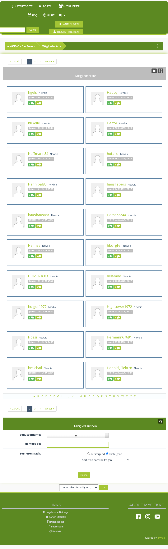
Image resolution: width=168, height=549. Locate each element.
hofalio (112, 153)
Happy (112, 92)
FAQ (34, 15)
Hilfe (50, 15)
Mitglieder (71, 6)
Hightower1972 (119, 306)
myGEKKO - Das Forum (21, 46)
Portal (47, 6)
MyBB (161, 537)
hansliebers (116, 184)
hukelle (34, 123)
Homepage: (33, 443)
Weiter (49, 61)
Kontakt (55, 531)
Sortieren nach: (30, 453)
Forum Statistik (55, 517)
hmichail (35, 367)
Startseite (24, 6)
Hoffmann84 (38, 153)
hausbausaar (38, 214)
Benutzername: (30, 434)
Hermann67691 (119, 337)
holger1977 (37, 306)
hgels (32, 92)
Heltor (112, 123)
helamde (114, 276)
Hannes (34, 245)
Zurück (15, 61)
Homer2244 (116, 214)
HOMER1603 (38, 276)
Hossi (32, 337)
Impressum (55, 526)
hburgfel (114, 245)
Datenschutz (55, 522)
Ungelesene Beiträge (55, 512)
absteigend (115, 454)
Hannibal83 (37, 184)
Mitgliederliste (51, 46)
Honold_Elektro (119, 367)
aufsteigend (98, 454)
